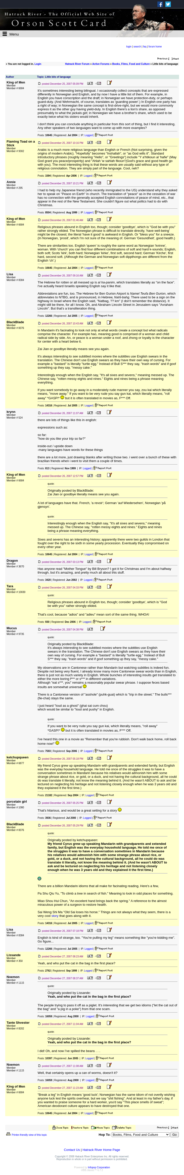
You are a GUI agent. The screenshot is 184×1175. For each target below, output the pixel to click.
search (137, 46)
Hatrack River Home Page (101, 1150)
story (54, 916)
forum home (155, 46)
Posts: (45, 135)
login (129, 46)
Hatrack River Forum (77, 64)
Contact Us (72, 1150)
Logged (89, 135)
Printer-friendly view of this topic (26, 1135)
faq (144, 46)
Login (38, 64)
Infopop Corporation (99, 1167)
